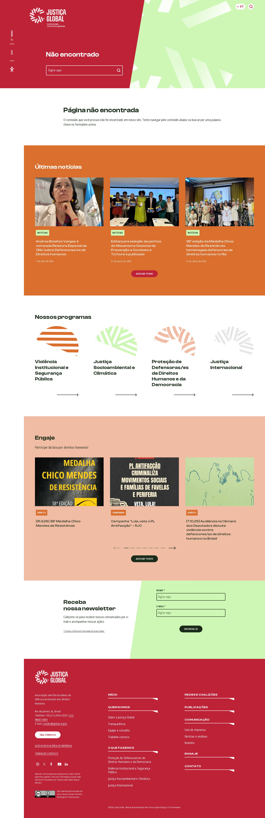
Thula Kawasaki (174, 807)
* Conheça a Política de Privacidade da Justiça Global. (84, 631)
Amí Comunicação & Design (155, 807)
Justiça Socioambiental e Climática (129, 779)
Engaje (191, 753)
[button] (172, 548)
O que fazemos (121, 747)
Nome (160, 590)
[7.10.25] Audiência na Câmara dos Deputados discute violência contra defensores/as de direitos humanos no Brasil (211, 529)
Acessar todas (144, 273)
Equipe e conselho (119, 730)
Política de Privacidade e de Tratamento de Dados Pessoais (57, 779)
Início (112, 694)
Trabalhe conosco (119, 737)
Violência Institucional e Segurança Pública (129, 770)
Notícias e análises (196, 736)
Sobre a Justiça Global (121, 717)
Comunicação (197, 719)
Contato (193, 766)
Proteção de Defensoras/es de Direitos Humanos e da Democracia (129, 760)
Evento (41, 512)
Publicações (196, 707)
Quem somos (119, 707)
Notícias (42, 232)
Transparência (116, 724)
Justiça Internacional (120, 785)
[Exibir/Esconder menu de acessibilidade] (12, 69)
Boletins (190, 743)
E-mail (160, 606)
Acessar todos (144, 558)
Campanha (118, 512)
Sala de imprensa (195, 730)
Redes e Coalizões (201, 694)
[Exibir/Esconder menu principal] (12, 35)
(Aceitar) (38, 783)
